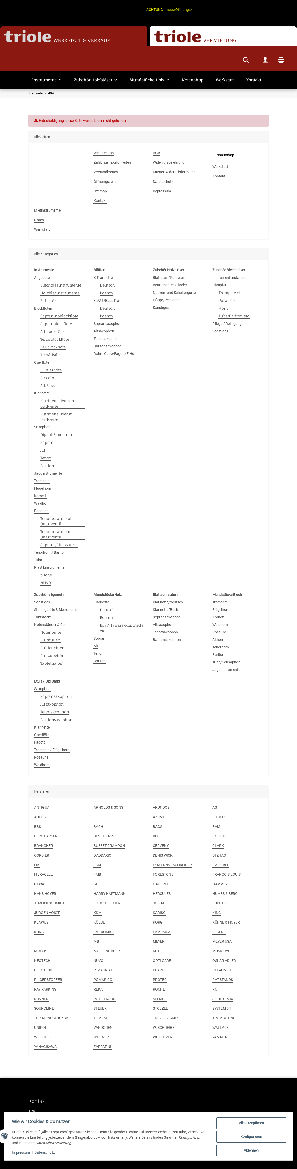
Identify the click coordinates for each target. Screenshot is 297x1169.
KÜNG (39, 932)
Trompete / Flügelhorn (52, 750)
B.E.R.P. (218, 817)
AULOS (40, 817)
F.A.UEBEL (220, 865)
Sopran (47, 442)
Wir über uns (104, 153)
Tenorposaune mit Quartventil (57, 534)
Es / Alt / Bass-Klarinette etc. (121, 628)
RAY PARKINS (45, 989)
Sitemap (100, 191)
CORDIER (41, 855)
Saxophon (42, 427)
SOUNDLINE (44, 1008)
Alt (42, 450)
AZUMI (158, 817)
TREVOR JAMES (166, 1018)
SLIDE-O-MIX (222, 999)
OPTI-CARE (162, 960)
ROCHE (159, 989)
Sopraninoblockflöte (59, 316)
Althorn (218, 640)
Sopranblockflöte (56, 323)
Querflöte (41, 362)
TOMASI (100, 1018)
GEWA (39, 884)
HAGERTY (161, 884)
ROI (215, 989)
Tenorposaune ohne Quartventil (58, 521)
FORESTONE (163, 874)
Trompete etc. (231, 292)
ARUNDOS (161, 807)
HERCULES (162, 893)
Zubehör (48, 300)
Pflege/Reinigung (167, 300)
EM (36, 865)
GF (96, 884)
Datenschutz (45, 1153)
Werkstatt (225, 80)
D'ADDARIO (103, 855)
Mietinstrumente (47, 210)
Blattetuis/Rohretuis (169, 277)
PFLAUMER (221, 970)
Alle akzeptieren (250, 1124)
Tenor (45, 458)
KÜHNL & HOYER (226, 922)
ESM (97, 865)
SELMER (160, 999)
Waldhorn (42, 503)
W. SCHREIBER (165, 1027)
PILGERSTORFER (48, 980)
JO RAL (159, 903)
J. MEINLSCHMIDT (49, 903)
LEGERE (219, 932)
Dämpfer (219, 285)
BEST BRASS (104, 836)
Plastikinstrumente (49, 567)
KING (216, 913)
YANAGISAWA (45, 1047)
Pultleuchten (52, 648)
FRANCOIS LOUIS (226, 874)
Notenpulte (50, 632)
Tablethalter (51, 663)
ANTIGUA (41, 807)
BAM (216, 827)
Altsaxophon (104, 331)
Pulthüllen (50, 640)
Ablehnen (250, 1151)
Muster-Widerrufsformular (174, 172)
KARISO (159, 913)
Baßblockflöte (53, 347)
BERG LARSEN (46, 836)
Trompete (41, 481)
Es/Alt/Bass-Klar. (107, 300)
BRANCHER (43, 846)
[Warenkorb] (281, 59)
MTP (156, 951)
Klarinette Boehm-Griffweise (57, 417)
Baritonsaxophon (108, 346)
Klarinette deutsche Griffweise (58, 403)
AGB (156, 153)
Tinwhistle (50, 355)
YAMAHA (219, 1037)
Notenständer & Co (49, 625)
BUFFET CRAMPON (109, 846)
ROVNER (41, 999)
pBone (46, 575)
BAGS (157, 827)
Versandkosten (106, 172)
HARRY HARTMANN (110, 893)
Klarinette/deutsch (168, 602)
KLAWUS (41, 922)
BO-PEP (218, 836)
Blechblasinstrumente (60, 285)
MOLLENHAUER (107, 951)
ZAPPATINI (102, 1047)
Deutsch (107, 285)
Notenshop (192, 80)
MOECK (40, 951)
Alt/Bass (47, 385)
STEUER (100, 1008)
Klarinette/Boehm (167, 610)
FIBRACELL (43, 874)
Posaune (41, 511)
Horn (223, 308)
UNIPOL (40, 1027)
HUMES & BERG (225, 893)
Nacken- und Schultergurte (174, 292)
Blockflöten (43, 308)
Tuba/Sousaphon (226, 662)
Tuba (38, 560)
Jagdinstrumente (48, 473)
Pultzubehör (51, 655)
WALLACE (220, 1027)
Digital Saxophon (56, 434)
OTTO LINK (43, 970)
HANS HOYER (45, 893)
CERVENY (161, 846)
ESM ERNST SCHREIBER (172, 865)
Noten (39, 220)
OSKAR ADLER (224, 960)
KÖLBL (99, 922)
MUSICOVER (222, 951)
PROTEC (160, 980)
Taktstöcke (43, 617)
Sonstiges (161, 307)
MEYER (159, 941)
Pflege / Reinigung (227, 323)
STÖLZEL (160, 1008)
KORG (158, 922)
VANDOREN (103, 1027)
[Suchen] (211, 59)
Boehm (106, 293)
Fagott (39, 742)
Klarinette (42, 393)
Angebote (42, 277)
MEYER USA (222, 941)
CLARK (218, 846)
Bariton (47, 465)
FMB (97, 874)
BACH (98, 827)
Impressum (22, 1153)
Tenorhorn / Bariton (50, 552)
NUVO (45, 583)
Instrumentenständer (170, 285)
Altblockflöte (52, 331)
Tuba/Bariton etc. (234, 316)
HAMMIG (219, 884)
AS (214, 807)
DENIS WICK (163, 855)
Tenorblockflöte (54, 339)
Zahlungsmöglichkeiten (112, 162)
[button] (265, 59)
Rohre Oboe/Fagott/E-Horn (116, 353)
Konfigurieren (250, 1137)
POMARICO (103, 980)
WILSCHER (43, 1037)
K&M (97, 913)
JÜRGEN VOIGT (47, 913)
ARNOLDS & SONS (108, 807)
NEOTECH (42, 960)
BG (155, 836)
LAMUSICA (161, 932)
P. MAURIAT (103, 970)
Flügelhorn (42, 488)
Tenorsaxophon (106, 338)
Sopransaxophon (107, 323)
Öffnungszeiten (106, 181)
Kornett (40, 496)
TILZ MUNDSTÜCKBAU (52, 1018)
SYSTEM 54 (221, 1008)
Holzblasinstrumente (59, 293)
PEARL (158, 970)
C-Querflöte (51, 370)
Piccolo (47, 378)
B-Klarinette (103, 277)
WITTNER (101, 1037)
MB (96, 941)
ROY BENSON (105, 999)
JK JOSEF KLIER (107, 903)
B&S (37, 827)
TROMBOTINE (223, 1018)
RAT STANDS (222, 980)
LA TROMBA (104, 932)
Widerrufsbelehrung (168, 162)
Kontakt (253, 80)
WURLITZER (162, 1037)
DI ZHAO (219, 855)
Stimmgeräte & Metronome (55, 610)
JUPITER (219, 903)
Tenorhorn (220, 647)
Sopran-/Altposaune (58, 545)
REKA (98, 989)
